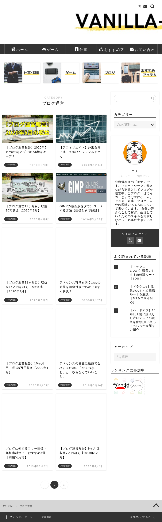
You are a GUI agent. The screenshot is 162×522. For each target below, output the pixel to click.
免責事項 (47, 517)
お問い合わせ (142, 50)
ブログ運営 (26, 506)
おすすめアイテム (111, 50)
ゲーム (50, 49)
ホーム (19, 49)
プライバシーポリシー (22, 517)
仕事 (81, 49)
